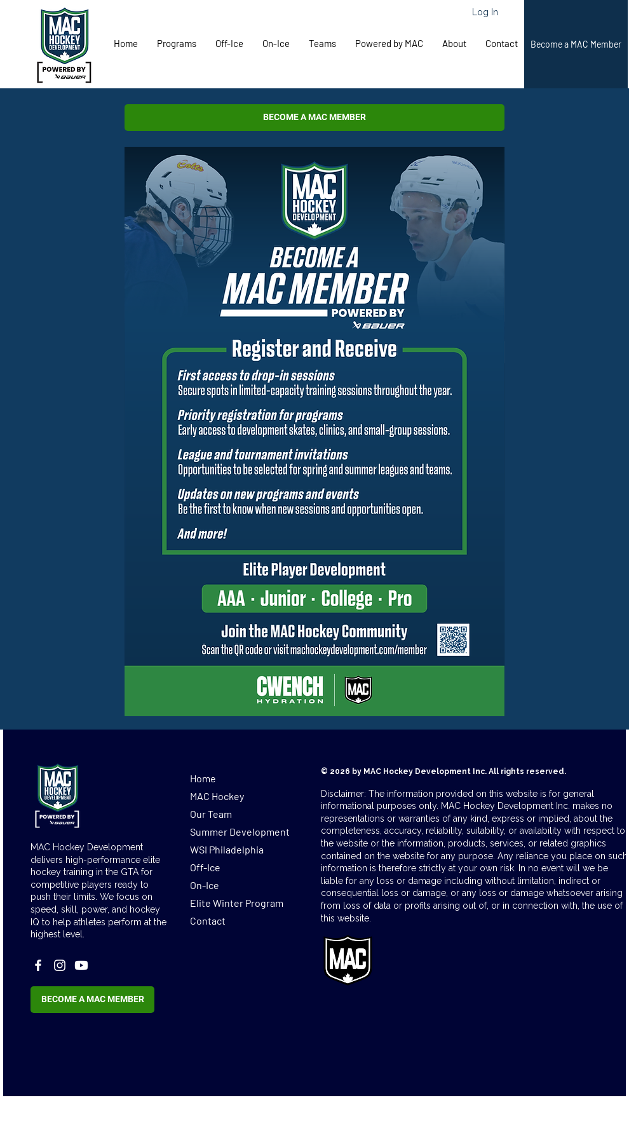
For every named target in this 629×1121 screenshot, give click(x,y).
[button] (176, 43)
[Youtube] (81, 965)
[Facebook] (38, 965)
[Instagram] (59, 965)
